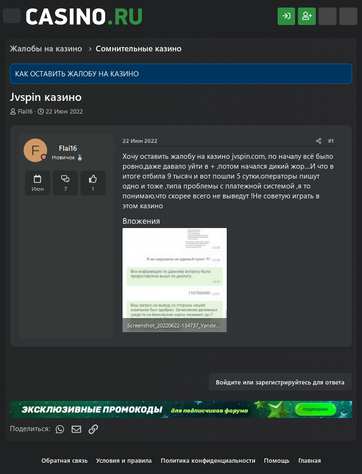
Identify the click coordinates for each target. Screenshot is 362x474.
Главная (309, 460)
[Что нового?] (328, 16)
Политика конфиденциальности (208, 460)
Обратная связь (64, 460)
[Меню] (12, 16)
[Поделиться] (319, 140)
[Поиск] (348, 16)
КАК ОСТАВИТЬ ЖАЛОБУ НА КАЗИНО (77, 73)
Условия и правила (124, 460)
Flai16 (25, 111)
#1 (331, 140)
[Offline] (44, 157)
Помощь (276, 460)
